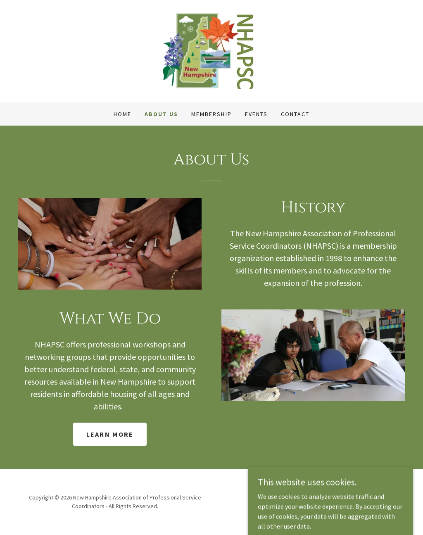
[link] (212, 50)
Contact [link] (295, 114)
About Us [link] (161, 114)
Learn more (110, 434)
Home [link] (122, 114)
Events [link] (256, 114)
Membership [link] (211, 114)
